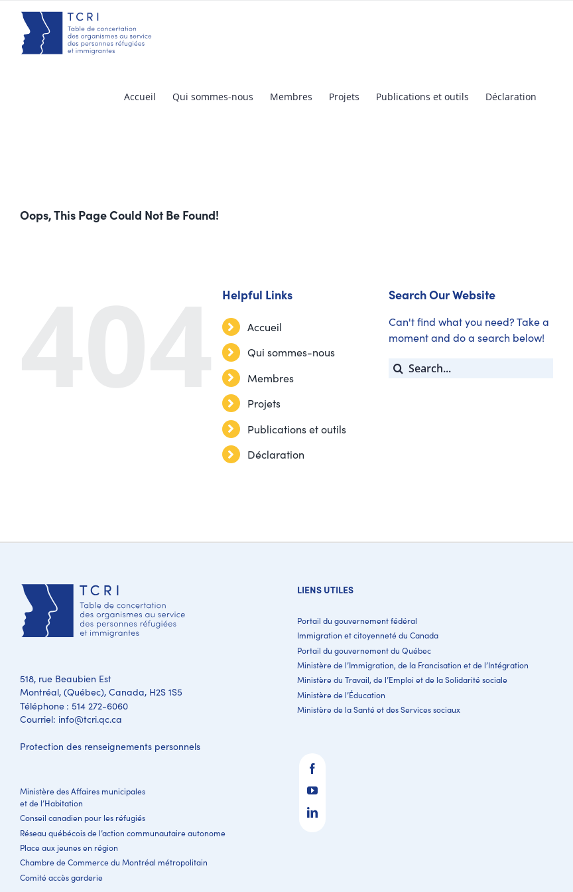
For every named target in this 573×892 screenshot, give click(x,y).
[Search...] (471, 368)
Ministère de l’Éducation (341, 695)
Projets (264, 403)
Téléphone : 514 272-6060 (74, 706)
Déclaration (275, 454)
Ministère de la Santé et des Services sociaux (378, 709)
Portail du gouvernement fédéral (357, 620)
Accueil (264, 327)
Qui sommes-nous (291, 352)
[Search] (399, 368)
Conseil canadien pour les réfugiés (82, 817)
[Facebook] (312, 768)
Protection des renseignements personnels (110, 746)
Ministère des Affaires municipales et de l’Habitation (82, 797)
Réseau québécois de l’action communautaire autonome (122, 833)
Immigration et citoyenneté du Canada (367, 635)
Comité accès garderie (61, 877)
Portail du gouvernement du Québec (364, 650)
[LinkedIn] (312, 812)
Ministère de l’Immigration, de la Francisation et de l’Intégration (413, 665)
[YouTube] (312, 790)
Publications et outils (296, 429)
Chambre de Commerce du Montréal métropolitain (114, 862)
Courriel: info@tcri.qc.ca (71, 719)
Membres (270, 378)
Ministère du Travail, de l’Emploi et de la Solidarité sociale (402, 679)
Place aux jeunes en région (69, 847)
